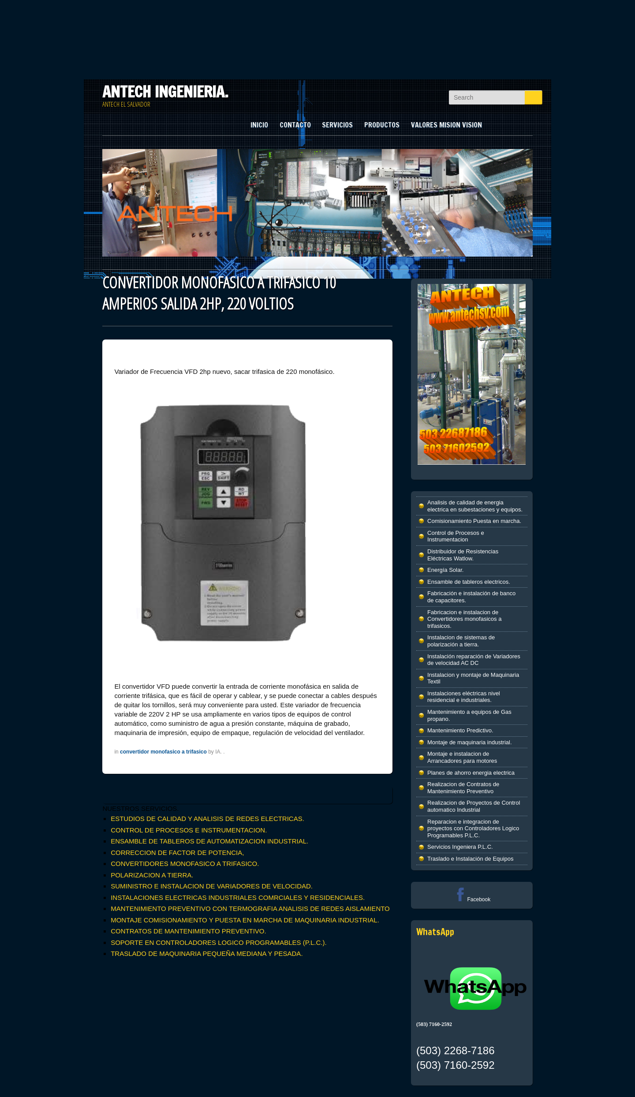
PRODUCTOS (382, 125)
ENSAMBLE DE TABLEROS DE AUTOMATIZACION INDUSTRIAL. (209, 841)
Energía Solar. (445, 570)
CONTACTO (295, 125)
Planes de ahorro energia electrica (471, 772)
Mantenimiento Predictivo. (460, 730)
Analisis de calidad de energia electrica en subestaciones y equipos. (475, 506)
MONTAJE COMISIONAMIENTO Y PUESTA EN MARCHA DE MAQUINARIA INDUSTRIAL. (245, 920)
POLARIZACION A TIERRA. (152, 875)
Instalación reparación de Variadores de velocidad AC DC (473, 660)
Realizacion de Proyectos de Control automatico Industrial (473, 806)
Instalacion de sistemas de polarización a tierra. (461, 641)
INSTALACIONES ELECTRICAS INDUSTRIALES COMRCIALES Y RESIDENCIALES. (238, 897)
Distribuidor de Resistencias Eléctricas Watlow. (462, 555)
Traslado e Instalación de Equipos (470, 858)
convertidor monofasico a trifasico (163, 752)
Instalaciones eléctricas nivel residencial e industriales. (463, 697)
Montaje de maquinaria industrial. (469, 742)
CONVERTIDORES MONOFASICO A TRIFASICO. (185, 863)
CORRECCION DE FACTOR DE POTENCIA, (177, 852)
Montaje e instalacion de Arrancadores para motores (462, 757)
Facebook (471, 899)
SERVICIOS (337, 125)
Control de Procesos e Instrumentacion (455, 536)
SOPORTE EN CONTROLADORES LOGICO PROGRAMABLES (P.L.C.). (219, 942)
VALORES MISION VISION (446, 125)
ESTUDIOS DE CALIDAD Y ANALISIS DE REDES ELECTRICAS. (207, 818)
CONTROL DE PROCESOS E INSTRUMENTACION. (189, 830)
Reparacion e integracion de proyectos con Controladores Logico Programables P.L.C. (473, 828)
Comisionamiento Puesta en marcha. (474, 521)
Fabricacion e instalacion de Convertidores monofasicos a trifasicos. (464, 619)
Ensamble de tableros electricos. (468, 581)
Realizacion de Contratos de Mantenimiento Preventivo (463, 788)
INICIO (259, 125)
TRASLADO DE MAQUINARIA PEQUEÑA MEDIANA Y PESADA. (207, 953)
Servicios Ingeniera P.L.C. (460, 846)
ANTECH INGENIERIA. (165, 92)
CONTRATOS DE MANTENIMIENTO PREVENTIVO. (188, 931)
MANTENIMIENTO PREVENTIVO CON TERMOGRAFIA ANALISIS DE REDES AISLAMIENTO (250, 908)
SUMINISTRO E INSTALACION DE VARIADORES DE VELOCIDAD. (212, 886)
